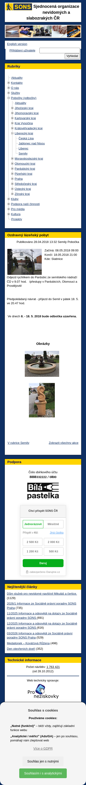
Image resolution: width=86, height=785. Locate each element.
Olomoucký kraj (25, 163)
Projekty (16, 219)
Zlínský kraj (22, 194)
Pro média (18, 209)
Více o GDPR (43, 748)
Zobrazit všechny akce (63, 443)
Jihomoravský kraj (27, 113)
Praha (19, 178)
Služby (15, 93)
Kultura (15, 214)
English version (17, 44)
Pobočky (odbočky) (23, 98)
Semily (23, 153)
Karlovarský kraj (25, 118)
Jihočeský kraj (24, 108)
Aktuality (16, 77)
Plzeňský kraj (23, 173)
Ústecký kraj (23, 189)
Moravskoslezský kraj (29, 158)
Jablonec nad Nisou (32, 143)
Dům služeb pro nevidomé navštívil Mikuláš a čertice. (42, 593)
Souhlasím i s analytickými (43, 773)
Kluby (15, 199)
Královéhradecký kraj (28, 128)
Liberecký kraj (24, 133)
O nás (15, 88)
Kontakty (17, 82)
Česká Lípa (26, 138)
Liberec (23, 148)
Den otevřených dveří (21, 648)
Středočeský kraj (26, 184)
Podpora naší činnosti (25, 204)
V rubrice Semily (18, 443)
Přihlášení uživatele (22, 50)
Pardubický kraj (25, 168)
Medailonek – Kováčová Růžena (28, 643)
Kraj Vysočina (24, 123)
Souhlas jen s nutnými (43, 761)
